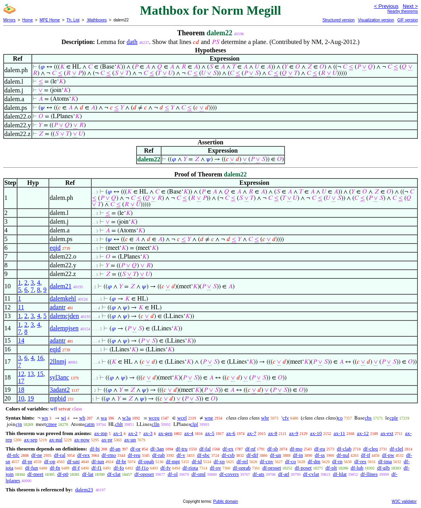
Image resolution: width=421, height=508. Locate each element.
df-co (290, 461)
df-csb (228, 455)
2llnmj (58, 361)
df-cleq (370, 449)
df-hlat (340, 474)
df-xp (219, 461)
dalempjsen (64, 328)
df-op (49, 461)
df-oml (199, 474)
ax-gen (165, 433)
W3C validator (404, 501)
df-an (115, 449)
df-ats (259, 474)
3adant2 (60, 389)
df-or (135, 449)
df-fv (165, 468)
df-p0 (62, 474)
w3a (126, 418)
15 (40, 373)
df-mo (296, 449)
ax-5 (209, 433)
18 (21, 389)
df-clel (396, 449)
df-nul (342, 455)
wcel (182, 418)
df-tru (182, 449)
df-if (365, 455)
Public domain (225, 501)
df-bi (95, 449)
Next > (410, 6)
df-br (121, 461)
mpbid (58, 398)
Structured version (338, 20)
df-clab (344, 449)
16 (40, 358)
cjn (18, 424)
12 (21, 373)
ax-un (130, 440)
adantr (57, 307)
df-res (360, 461)
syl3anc (59, 377)
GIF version (407, 20)
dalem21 (60, 286)
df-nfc (13, 455)
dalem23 (84, 490)
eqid (55, 247)
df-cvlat (311, 474)
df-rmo (109, 455)
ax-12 (363, 433)
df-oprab (242, 468)
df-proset (271, 468)
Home (27, 20)
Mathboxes (96, 20)
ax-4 (188, 433)
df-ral (59, 455)
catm (89, 424)
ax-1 (118, 433)
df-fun (31, 468)
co (340, 418)
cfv (286, 418)
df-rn (337, 461)
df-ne (36, 455)
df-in (298, 455)
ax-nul (55, 440)
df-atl (283, 474)
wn (45, 418)
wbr (265, 418)
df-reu (134, 455)
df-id (197, 461)
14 (21, 340)
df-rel (242, 461)
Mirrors (9, 20)
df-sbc (203, 455)
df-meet (35, 474)
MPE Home (50, 20)
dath (132, 41)
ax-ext (387, 433)
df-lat (87, 474)
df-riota (190, 468)
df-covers (229, 474)
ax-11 (339, 433)
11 (21, 307)
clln (156, 424)
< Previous (386, 6)
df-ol (173, 474)
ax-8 (272, 433)
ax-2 (132, 433)
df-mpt (173, 461)
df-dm (314, 461)
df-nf (250, 449)
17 (21, 381)
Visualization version (376, 20)
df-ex (228, 449)
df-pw (388, 455)
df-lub (357, 468)
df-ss (320, 455)
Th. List (73, 20)
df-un (275, 455)
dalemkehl (63, 298)
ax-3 (147, 433)
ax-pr (107, 440)
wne (208, 418)
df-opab (146, 461)
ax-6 (230, 433)
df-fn (55, 468)
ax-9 (293, 433)
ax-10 (316, 433)
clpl (194, 424)
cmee (51, 424)
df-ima (385, 461)
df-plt (331, 468)
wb (82, 418)
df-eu (319, 449)
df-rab (158, 455)
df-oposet (144, 474)
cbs (368, 418)
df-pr (27, 461)
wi (63, 418)
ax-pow (82, 440)
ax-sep (30, 440)
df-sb (272, 449)
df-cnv (266, 461)
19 (30, 398)
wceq (153, 418)
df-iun (98, 461)
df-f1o (142, 468)
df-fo (118, 468)
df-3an (157, 449)
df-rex (83, 455)
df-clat (114, 474)
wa (104, 418)
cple (393, 418)
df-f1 (97, 468)
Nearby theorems (402, 11)
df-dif (252, 455)
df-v (181, 455)
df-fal (205, 449)
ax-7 (251, 433)
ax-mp (101, 433)
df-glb (383, 468)
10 (21, 398)
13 (30, 373)
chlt (119, 424)
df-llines (368, 474)
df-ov (215, 468)
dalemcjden (64, 315)
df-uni (73, 461)
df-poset (303, 468)
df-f (76, 468)
